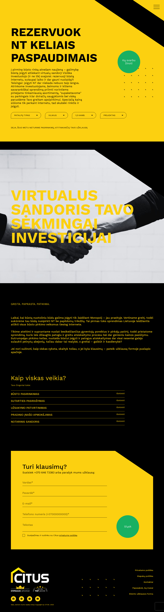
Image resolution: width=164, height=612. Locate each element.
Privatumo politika (144, 570)
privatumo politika (68, 535)
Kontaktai (148, 582)
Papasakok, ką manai (142, 588)
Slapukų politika (145, 576)
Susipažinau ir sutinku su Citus (52, 535)
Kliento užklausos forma (141, 594)
